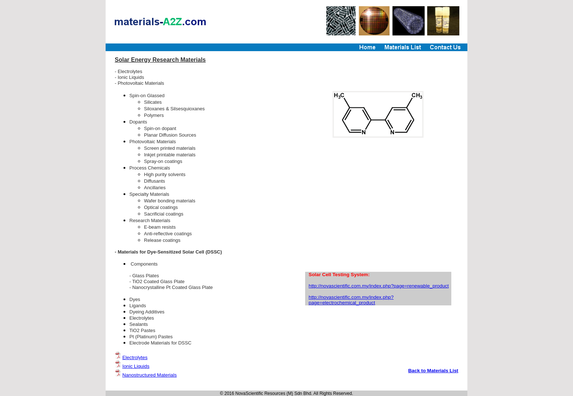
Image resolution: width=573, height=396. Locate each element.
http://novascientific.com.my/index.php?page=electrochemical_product (351, 299)
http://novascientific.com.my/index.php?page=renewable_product (379, 286)
